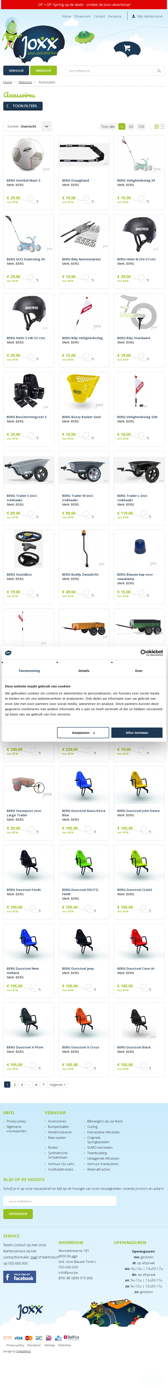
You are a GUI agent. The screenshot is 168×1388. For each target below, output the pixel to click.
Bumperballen (58, 1126)
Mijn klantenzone (150, 16)
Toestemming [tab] (29, 671)
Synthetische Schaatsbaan (58, 1155)
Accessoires (57, 1121)
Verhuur (16, 70)
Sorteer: (21, 126)
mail (34, 1257)
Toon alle (108, 126)
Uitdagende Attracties (103, 1158)
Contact (99, 16)
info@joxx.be (68, 1272)
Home (66, 16)
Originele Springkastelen (98, 1139)
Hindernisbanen (60, 1132)
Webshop (43, 70)
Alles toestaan (137, 732)
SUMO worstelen (100, 1147)
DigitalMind (23, 1351)
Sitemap (49, 1345)
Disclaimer (34, 1345)
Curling (92, 1126)
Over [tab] (139, 671)
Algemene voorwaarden (16, 1128)
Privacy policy (16, 1121)
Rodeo (53, 1147)
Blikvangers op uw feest (105, 1121)
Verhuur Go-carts (61, 1164)
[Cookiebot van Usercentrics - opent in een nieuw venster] (144, 653)
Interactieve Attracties (103, 1132)
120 (141, 126)
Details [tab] (84, 671)
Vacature (114, 16)
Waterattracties (98, 1169)
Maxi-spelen (57, 1137)
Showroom (82, 16)
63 (131, 126)
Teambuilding (97, 1153)
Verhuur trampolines (103, 1164)
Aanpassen (83, 732)
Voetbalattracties (61, 1169)
